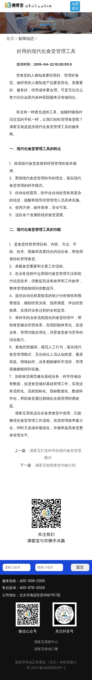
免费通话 (75, 6)
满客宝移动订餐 (46, 648)
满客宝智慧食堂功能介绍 (55, 465)
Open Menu (86, 6)
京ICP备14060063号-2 (48, 668)
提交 (80, 567)
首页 (10, 38)
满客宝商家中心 (46, 641)
